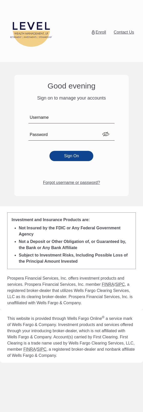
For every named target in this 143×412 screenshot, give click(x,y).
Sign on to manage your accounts (71, 98)
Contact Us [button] (124, 32)
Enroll (101, 32)
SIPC (120, 284)
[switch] (105, 134)
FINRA (108, 284)
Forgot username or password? (71, 182)
